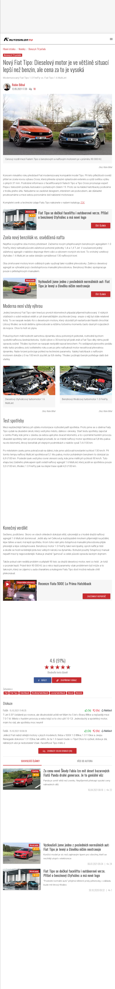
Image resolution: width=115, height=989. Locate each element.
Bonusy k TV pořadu (37, 49)
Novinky (22, 49)
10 (34, 89)
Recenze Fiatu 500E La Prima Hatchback (64, 583)
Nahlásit (107, 710)
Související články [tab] (30, 761)
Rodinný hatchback (40, 693)
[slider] (57, 667)
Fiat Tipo (14, 693)
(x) (88, 710)
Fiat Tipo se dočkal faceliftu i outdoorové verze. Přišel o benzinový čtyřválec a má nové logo (73, 215)
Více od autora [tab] (85, 761)
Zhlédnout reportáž (96, 596)
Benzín (79, 693)
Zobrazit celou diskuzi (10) (57, 750)
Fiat (6, 693)
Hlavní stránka (9, 49)
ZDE (82, 202)
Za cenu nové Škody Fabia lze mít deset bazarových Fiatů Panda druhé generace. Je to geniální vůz (76, 773)
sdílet (42, 680)
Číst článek (101, 225)
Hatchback (24, 693)
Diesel (70, 693)
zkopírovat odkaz (66, 680)
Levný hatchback (58, 693)
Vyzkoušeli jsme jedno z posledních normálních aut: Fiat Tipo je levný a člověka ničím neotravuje (74, 283)
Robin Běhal (18, 85)
